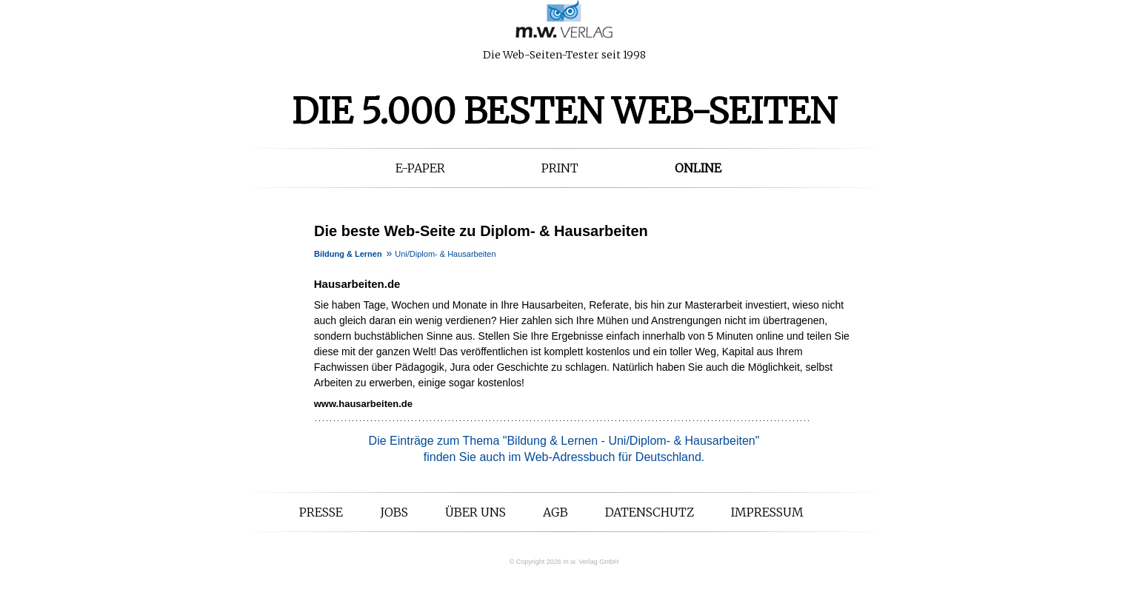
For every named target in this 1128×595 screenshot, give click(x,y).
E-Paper (420, 168)
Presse (321, 512)
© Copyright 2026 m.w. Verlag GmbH (564, 561)
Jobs (394, 512)
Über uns (475, 512)
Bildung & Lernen (348, 253)
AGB (555, 512)
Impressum (767, 512)
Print (559, 168)
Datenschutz (649, 512)
